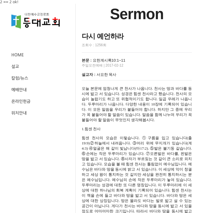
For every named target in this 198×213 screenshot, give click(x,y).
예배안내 (19, 90)
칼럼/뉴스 (19, 78)
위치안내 (19, 113)
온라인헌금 (21, 101)
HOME (17, 55)
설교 (15, 67)
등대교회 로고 (38, 20)
